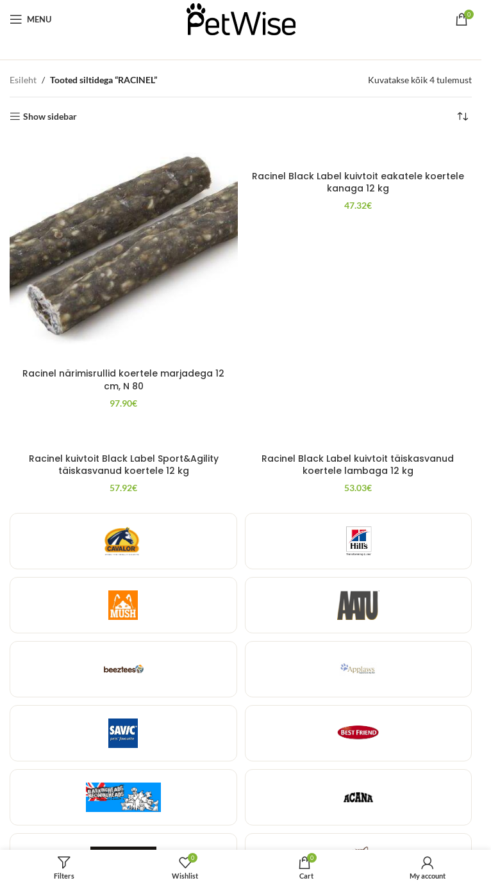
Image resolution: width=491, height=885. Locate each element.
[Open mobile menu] (30, 19)
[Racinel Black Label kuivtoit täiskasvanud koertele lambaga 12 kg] (358, 433)
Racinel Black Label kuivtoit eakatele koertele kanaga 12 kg (358, 182)
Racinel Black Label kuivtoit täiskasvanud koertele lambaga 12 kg (358, 465)
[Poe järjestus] (462, 116)
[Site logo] (241, 18)
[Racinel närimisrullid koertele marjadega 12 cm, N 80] (124, 250)
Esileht (23, 79)
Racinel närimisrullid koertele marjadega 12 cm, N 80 (123, 380)
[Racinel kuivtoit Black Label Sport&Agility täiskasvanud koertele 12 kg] (124, 433)
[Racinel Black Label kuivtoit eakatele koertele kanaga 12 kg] (358, 151)
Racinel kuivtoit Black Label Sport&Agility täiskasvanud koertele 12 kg (124, 465)
